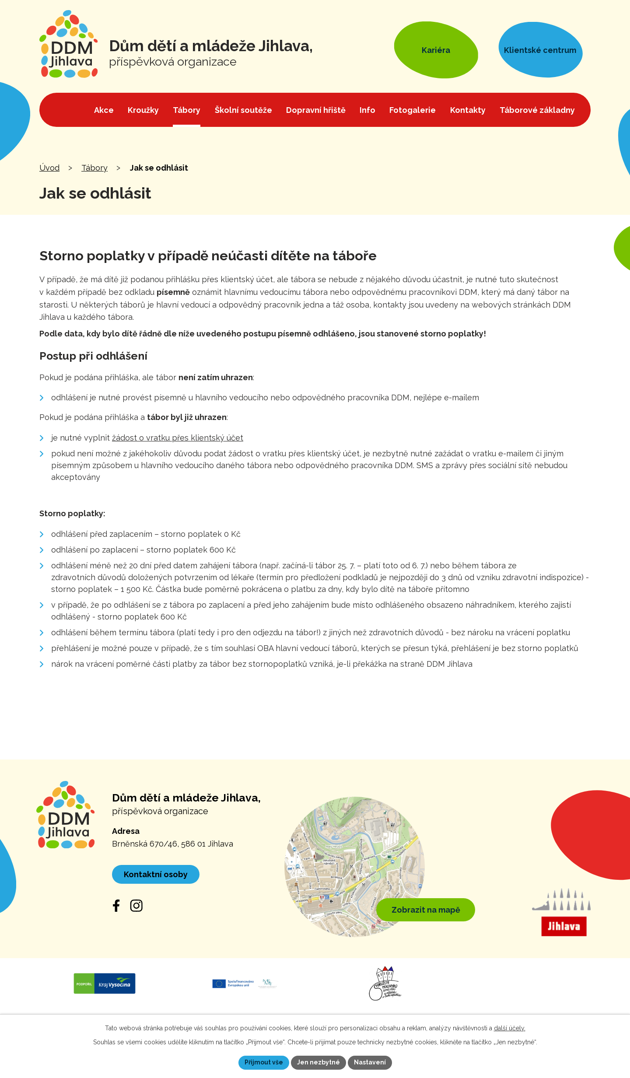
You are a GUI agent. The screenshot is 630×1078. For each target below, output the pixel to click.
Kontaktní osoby (156, 874)
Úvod (49, 167)
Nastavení (370, 1062)
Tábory (94, 167)
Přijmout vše (264, 1062)
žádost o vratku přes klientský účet (177, 437)
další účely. (509, 1028)
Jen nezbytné (318, 1062)
